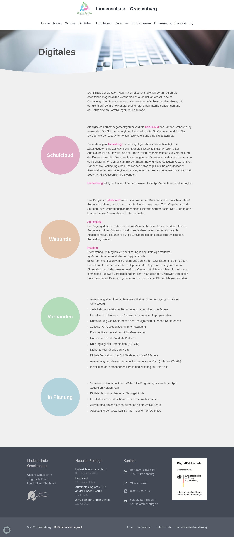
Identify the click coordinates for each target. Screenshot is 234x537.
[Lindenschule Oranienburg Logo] (84, 9)
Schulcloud (152, 127)
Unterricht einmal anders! (91, 469)
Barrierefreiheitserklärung (191, 527)
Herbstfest (81, 478)
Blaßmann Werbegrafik (68, 527)
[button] (191, 23)
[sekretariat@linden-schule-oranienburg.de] (127, 502)
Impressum (144, 527)
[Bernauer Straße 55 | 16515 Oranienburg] (127, 472)
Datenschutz (163, 527)
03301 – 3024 (138, 482)
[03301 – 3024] (127, 482)
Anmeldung (115, 144)
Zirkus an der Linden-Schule (92, 499)
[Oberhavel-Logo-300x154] (37, 495)
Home (129, 527)
